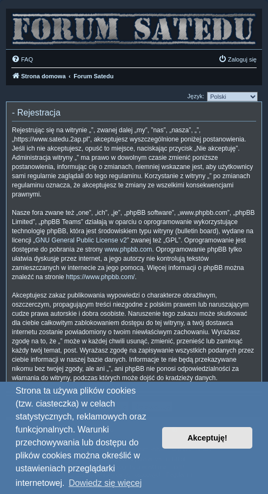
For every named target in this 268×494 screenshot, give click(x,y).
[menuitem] (22, 59)
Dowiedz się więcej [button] (105, 483)
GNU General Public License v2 (80, 240)
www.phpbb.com (128, 249)
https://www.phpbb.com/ (100, 277)
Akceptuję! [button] (207, 438)
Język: (195, 96)
